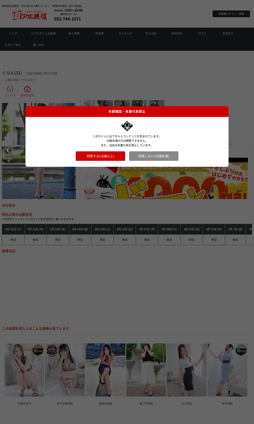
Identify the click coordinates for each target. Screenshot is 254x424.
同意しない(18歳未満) (153, 156)
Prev (8, 150)
